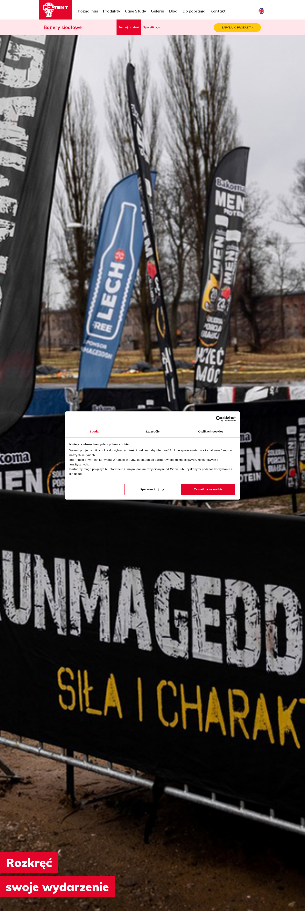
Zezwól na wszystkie (208, 489)
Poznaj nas (88, 11)
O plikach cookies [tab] (210, 431)
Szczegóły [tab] (152, 431)
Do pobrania (193, 11)
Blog (173, 11)
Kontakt (218, 11)
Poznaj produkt (128, 27)
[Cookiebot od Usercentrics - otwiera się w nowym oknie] (219, 419)
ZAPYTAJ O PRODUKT (237, 27)
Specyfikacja (151, 27)
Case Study (135, 11)
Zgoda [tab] (94, 431)
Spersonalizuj (152, 489)
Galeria (157, 11)
